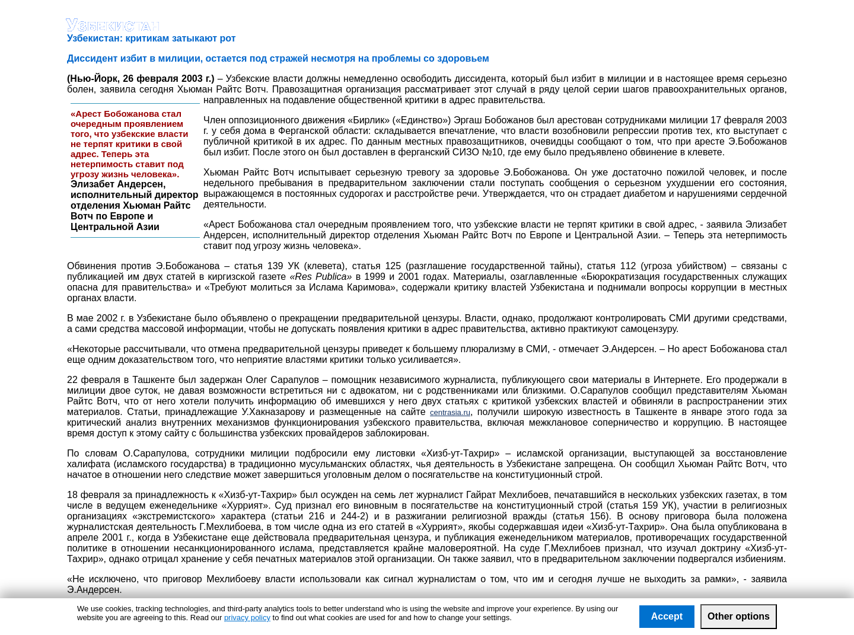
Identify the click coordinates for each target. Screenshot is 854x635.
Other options (739, 616)
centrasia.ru (450, 412)
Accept (667, 616)
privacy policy (247, 617)
